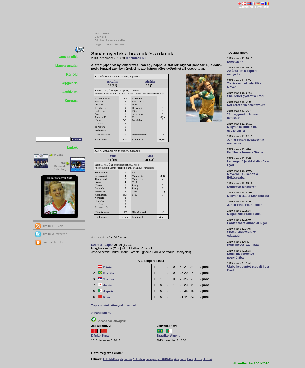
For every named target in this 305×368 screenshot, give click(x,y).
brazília (128, 359)
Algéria (150, 81)
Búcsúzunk (235, 61)
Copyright (100, 36)
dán (170, 359)
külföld (107, 359)
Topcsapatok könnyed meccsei (113, 305)
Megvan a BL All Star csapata (248, 195)
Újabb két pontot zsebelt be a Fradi (248, 268)
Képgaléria (69, 83)
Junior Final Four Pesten (244, 205)
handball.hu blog (49, 242)
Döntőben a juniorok (241, 186)
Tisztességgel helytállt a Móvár (244, 85)
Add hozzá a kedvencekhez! (111, 40)
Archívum (70, 92)
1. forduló (139, 359)
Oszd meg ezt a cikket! (107, 353)
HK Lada (57, 154)
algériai (207, 359)
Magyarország (66, 65)
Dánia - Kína (100, 335)
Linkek (72, 147)
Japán (109, 245)
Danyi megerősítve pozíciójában (240, 255)
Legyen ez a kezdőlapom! (109, 44)
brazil (183, 359)
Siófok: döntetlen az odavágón (241, 233)
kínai (190, 359)
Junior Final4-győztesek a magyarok (245, 141)
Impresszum (102, 33)
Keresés (71, 101)
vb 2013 (163, 359)
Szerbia (96, 245)
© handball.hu (136, 58)
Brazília (112, 81)
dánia (115, 359)
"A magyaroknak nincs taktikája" (243, 116)
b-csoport (151, 359)
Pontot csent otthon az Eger (247, 223)
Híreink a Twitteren (51, 234)
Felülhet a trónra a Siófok (245, 152)
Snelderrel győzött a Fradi (245, 96)
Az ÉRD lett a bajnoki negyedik (242, 72)
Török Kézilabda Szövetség (60, 166)
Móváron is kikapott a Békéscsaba (242, 175)
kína (176, 359)
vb (121, 359)
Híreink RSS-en (49, 226)
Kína (150, 156)
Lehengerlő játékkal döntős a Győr (248, 163)
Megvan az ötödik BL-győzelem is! (242, 128)
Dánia (112, 156)
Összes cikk (68, 57)
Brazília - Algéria (168, 335)
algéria (198, 359)
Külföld (72, 74)
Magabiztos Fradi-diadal (244, 214)
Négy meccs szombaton (244, 244)
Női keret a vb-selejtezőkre (246, 105)
